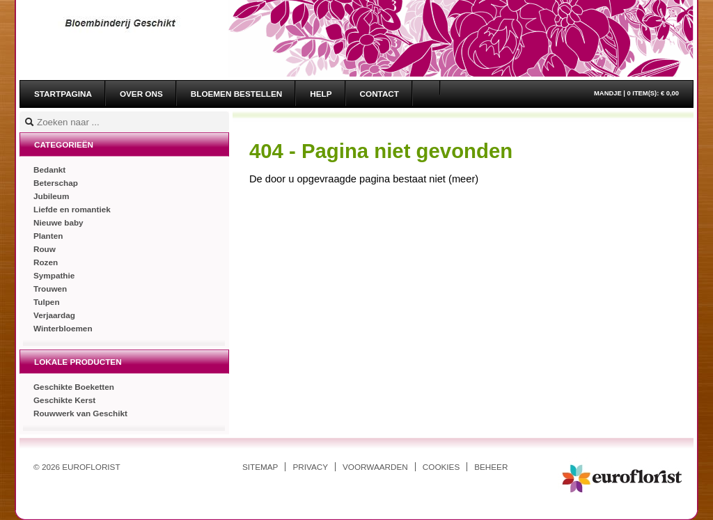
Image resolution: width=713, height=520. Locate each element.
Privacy (310, 466)
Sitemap (260, 466)
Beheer (491, 466)
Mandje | (636, 93)
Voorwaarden (375, 466)
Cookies (441, 466)
